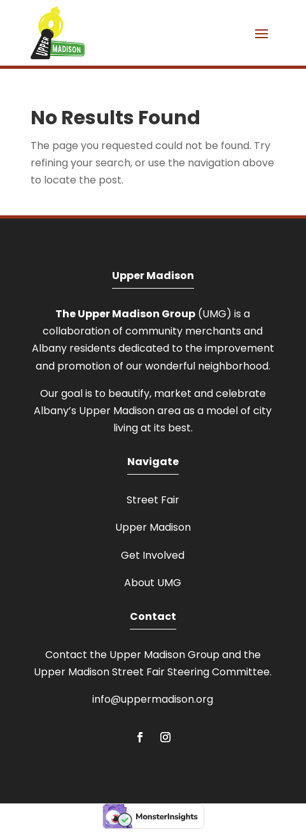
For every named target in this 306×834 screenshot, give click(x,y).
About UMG (152, 582)
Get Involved (152, 555)
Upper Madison (153, 527)
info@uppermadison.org (152, 699)
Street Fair (153, 499)
